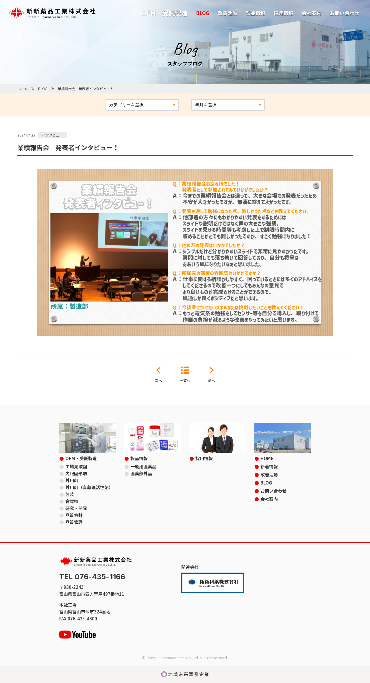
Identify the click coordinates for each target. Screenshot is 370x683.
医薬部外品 (141, 473)
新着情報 (269, 466)
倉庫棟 (71, 501)
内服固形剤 (76, 473)
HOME (266, 458)
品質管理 (74, 522)
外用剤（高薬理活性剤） (89, 487)
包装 (69, 494)
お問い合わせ (344, 13)
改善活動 (227, 13)
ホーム (22, 88)
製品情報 (255, 13)
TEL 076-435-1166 (92, 576)
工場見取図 (76, 466)
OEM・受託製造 (165, 12)
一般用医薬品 (143, 466)
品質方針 (74, 515)
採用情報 (283, 13)
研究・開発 (76, 508)
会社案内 (311, 13)
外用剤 (71, 480)
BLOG (202, 13)
